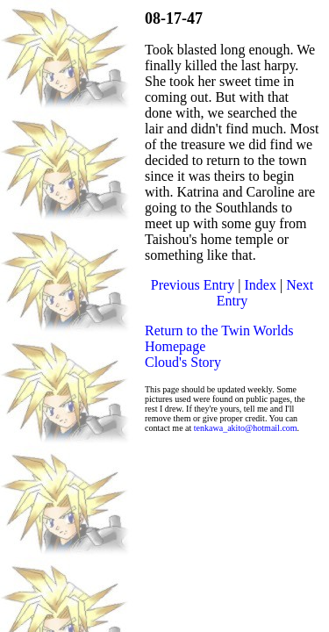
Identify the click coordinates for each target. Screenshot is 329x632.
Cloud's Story (183, 362)
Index (260, 284)
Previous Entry (193, 284)
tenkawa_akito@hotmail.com (245, 428)
